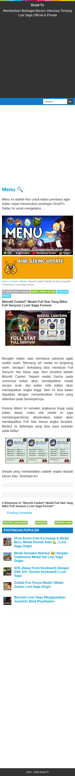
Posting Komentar (19, 513)
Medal (6, 296)
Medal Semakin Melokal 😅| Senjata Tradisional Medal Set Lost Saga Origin (41, 556)
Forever (62, 291)
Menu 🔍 (12, 189)
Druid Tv (37, 5)
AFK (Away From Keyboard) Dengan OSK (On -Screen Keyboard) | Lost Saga (41, 571)
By (16, 291)
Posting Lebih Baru (15, 522)
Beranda (41, 522)
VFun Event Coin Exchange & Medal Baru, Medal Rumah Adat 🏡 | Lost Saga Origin (41, 542)
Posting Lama (63, 522)
